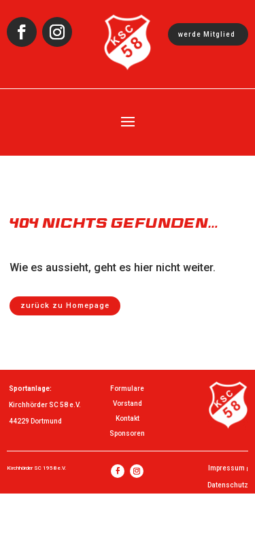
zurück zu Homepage (64, 305)
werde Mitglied (206, 34)
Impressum (226, 468)
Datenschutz (227, 485)
